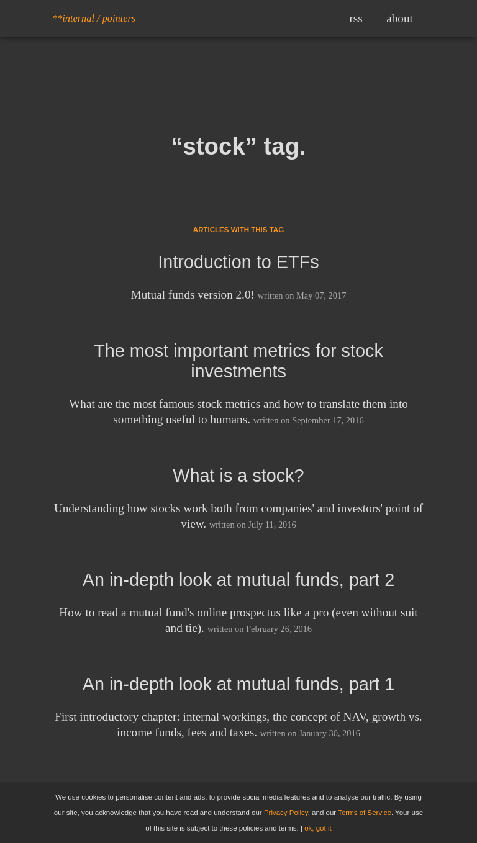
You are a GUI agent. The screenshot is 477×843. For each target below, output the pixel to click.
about (399, 18)
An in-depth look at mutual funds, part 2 (239, 580)
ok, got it (318, 828)
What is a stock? (238, 475)
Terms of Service (364, 812)
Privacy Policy (286, 812)
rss (355, 18)
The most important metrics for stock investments (238, 361)
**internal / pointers (93, 18)
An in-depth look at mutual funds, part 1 (239, 684)
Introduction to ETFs (238, 262)
